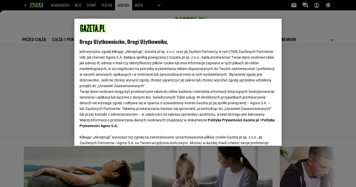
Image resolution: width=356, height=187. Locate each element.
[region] (178, 82)
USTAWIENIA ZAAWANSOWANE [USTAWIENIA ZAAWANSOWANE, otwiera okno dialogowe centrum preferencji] (113, 135)
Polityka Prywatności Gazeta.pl (233, 120)
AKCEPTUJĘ (259, 136)
